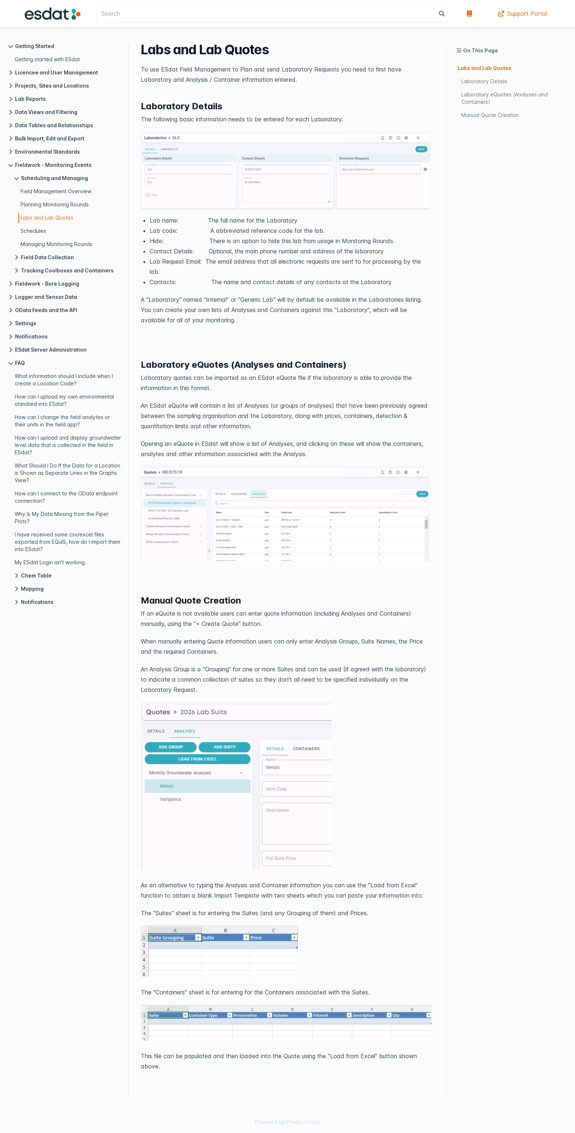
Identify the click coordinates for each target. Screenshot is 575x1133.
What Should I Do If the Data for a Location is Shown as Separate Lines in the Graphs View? (67, 472)
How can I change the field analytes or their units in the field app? (62, 421)
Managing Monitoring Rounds (56, 244)
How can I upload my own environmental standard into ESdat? (64, 400)
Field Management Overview (56, 191)
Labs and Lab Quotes (47, 217)
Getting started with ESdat (47, 59)
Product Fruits (303, 1122)
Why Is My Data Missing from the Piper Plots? (62, 517)
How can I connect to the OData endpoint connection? (66, 497)
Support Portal (522, 13)
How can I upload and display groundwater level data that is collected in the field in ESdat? (68, 444)
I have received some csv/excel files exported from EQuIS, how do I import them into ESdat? (67, 541)
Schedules (33, 231)
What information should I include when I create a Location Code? (64, 379)
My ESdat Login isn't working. (50, 562)
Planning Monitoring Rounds (55, 204)
